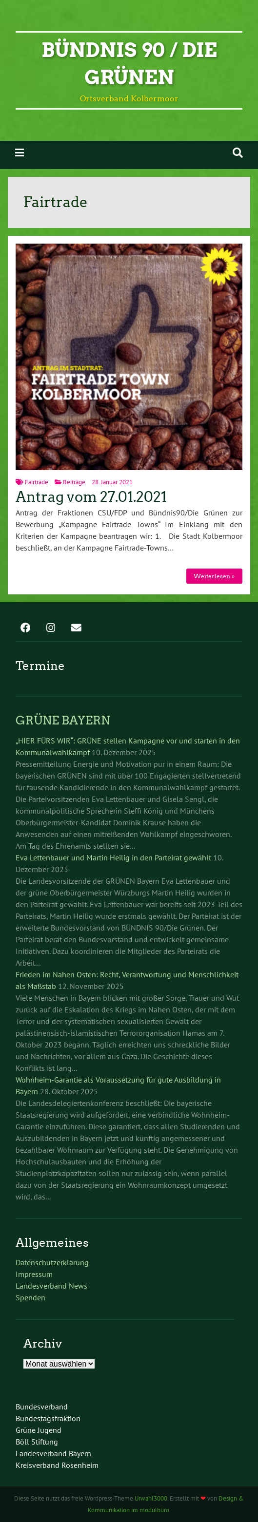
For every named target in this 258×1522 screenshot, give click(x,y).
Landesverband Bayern (53, 1453)
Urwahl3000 (151, 1498)
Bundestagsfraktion (48, 1418)
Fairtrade (36, 482)
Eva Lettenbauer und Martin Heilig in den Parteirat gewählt (113, 857)
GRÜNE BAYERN (63, 720)
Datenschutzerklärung (52, 1262)
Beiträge (74, 482)
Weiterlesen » (214, 576)
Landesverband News (51, 1286)
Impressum (34, 1274)
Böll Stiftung (37, 1441)
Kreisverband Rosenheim (57, 1465)
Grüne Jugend (38, 1430)
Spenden (30, 1297)
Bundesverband (42, 1406)
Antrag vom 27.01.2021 (91, 497)
